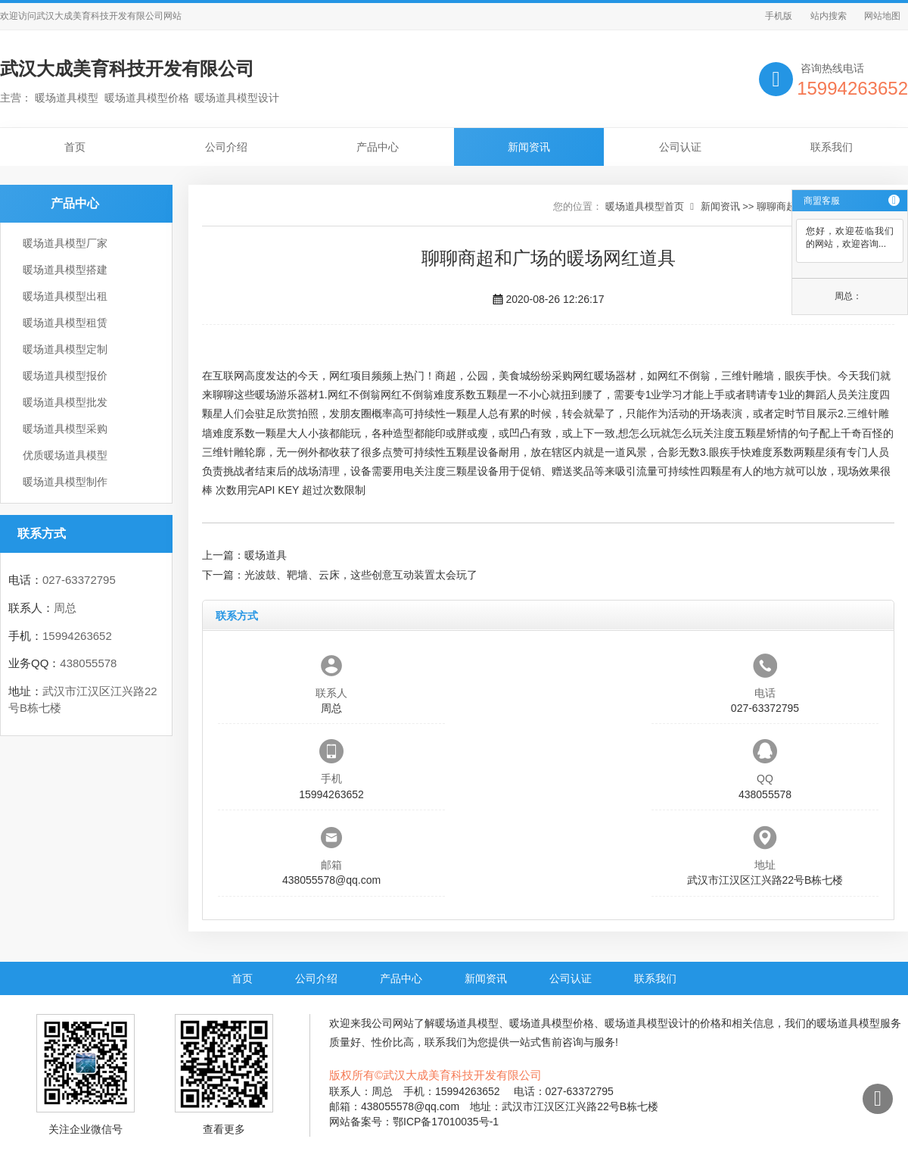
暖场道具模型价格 (551, 1023)
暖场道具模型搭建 (65, 270)
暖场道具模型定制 (65, 349)
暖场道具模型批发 (65, 402)
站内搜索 (828, 16)
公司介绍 (226, 147)
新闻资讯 (529, 147)
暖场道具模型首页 (644, 206)
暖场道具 (265, 555)
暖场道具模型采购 (65, 429)
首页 (75, 147)
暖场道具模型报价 (65, 376)
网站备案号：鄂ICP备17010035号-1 (414, 1122)
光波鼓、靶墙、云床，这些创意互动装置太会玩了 (360, 575)
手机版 (778, 16)
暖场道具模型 (467, 1023)
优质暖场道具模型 (65, 455)
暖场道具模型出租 (65, 296)
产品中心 (377, 147)
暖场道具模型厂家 (65, 243)
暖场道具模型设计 (647, 1023)
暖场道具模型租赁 (65, 323)
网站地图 (882, 16)
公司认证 (680, 147)
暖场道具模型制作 (65, 482)
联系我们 (831, 147)
